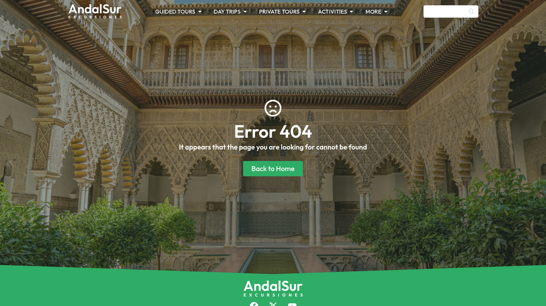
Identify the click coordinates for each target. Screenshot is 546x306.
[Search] (450, 11)
